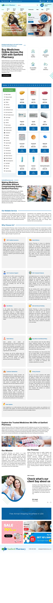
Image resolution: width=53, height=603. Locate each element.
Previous (48, 502)
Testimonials (30, 9)
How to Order (14, 9)
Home (3, 9)
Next (50, 502)
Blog (42, 9)
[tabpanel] (14, 24)
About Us (8, 9)
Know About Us (6, 75)
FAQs (37, 9)
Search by (5, 85)
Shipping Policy (22, 9)
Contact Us (47, 9)
